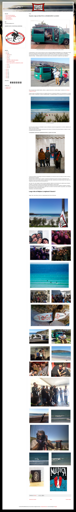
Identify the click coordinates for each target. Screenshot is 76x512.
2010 (7, 76)
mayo (8, 58)
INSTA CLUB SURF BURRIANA (11, 16)
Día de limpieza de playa (11, 61)
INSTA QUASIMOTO (9, 19)
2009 (7, 77)
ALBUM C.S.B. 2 (8, 87)
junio (8, 57)
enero (8, 67)
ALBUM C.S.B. (8, 88)
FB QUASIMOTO (8, 17)
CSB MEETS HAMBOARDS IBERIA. (12, 60)
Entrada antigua (68, 499)
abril (7, 64)
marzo (8, 66)
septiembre (9, 54)
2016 (7, 53)
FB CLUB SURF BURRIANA (10, 15)
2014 (7, 70)
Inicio (51, 499)
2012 (7, 73)
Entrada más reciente (32, 499)
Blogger (55, 506)
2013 (7, 72)
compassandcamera (44, 506)
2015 (7, 69)
